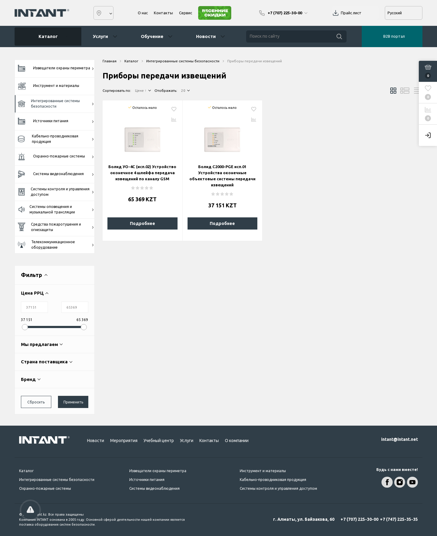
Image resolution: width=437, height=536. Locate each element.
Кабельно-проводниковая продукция (56, 139)
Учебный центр (159, 440)
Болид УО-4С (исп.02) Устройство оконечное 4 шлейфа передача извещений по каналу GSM (142, 172)
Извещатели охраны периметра (56, 68)
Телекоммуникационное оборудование (56, 244)
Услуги (100, 36)
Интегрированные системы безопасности (56, 103)
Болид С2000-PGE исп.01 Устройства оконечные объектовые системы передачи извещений (222, 175)
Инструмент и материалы (48, 86)
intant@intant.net (399, 439)
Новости (206, 36)
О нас (143, 13)
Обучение (152, 36)
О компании (237, 440)
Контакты (163, 13)
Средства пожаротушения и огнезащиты (56, 227)
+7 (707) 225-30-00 (359, 519)
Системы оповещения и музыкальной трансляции (56, 209)
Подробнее (142, 223)
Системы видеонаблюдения (56, 174)
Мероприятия (123, 440)
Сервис (185, 13)
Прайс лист (351, 13)
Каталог (45, 36)
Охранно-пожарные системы (56, 157)
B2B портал (394, 36)
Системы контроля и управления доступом (56, 191)
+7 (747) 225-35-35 (399, 519)
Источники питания (56, 121)
